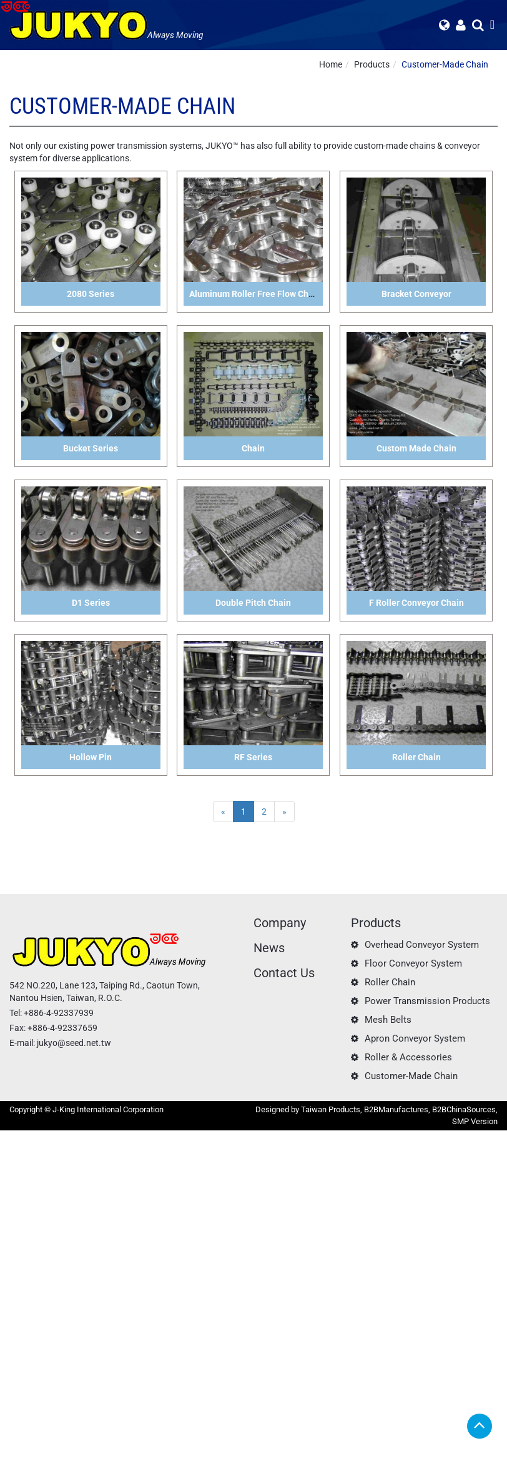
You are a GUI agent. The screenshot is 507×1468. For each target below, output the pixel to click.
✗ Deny (14, 1174)
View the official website (97, 1262)
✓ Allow (15, 1162)
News (269, 947)
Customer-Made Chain (444, 64)
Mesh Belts (388, 1019)
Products (372, 64)
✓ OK (312, 1462)
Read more (25, 1262)
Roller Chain (390, 982)
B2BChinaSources (464, 1109)
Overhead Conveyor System (422, 944)
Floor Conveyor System (413, 963)
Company (280, 922)
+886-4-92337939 (59, 1013)
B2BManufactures (396, 1109)
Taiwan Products (330, 1109)
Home (330, 64)
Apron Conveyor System (415, 1038)
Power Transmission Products (427, 1001)
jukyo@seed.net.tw (74, 1043)
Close (10, 1137)
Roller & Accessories (408, 1057)
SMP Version (475, 1121)
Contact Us (284, 972)
